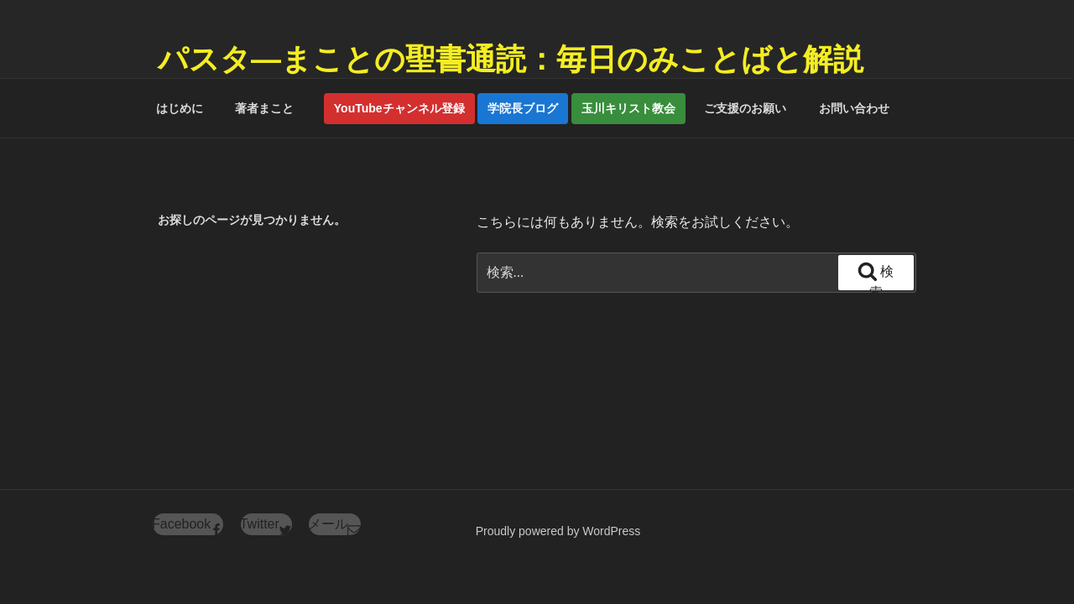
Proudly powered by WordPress (558, 531)
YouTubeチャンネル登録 (399, 108)
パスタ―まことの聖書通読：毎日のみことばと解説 (510, 59)
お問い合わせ (854, 108)
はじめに (179, 108)
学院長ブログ (522, 108)
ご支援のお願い (745, 108)
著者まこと (270, 108)
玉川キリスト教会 (628, 108)
